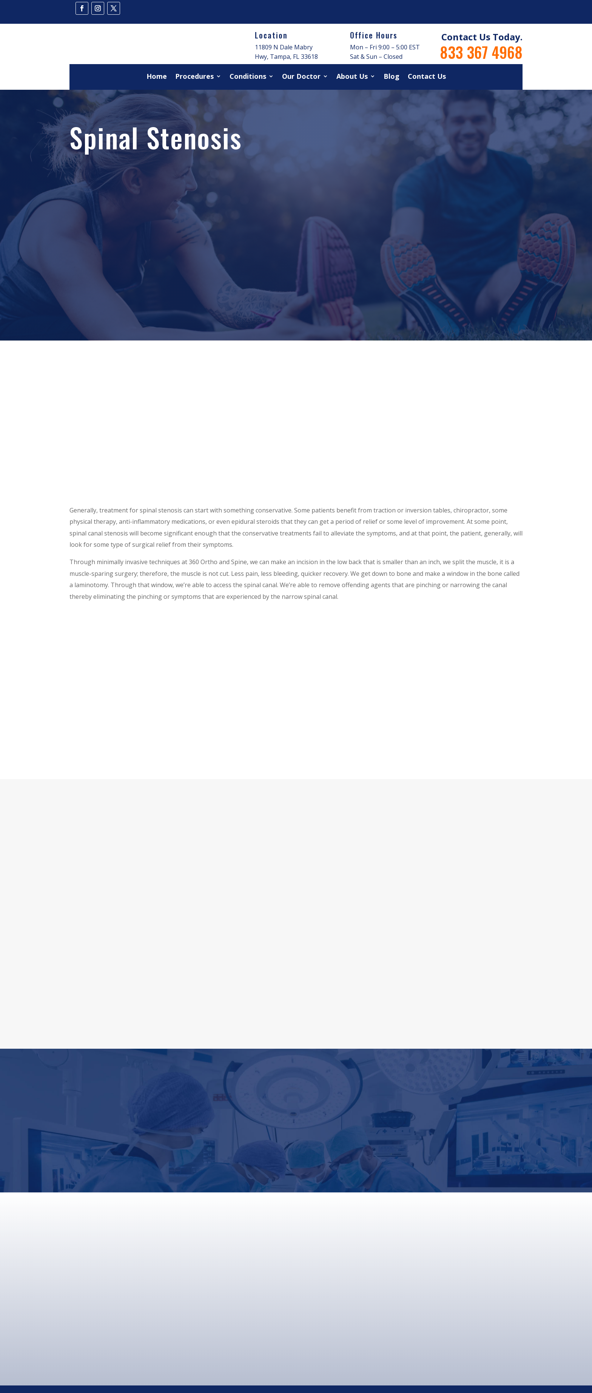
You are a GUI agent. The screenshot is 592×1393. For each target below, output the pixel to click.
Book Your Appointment (296, 1151)
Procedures (194, 77)
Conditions (248, 77)
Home (156, 77)
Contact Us (427, 77)
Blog (391, 77)
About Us (352, 77)
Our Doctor (301, 77)
